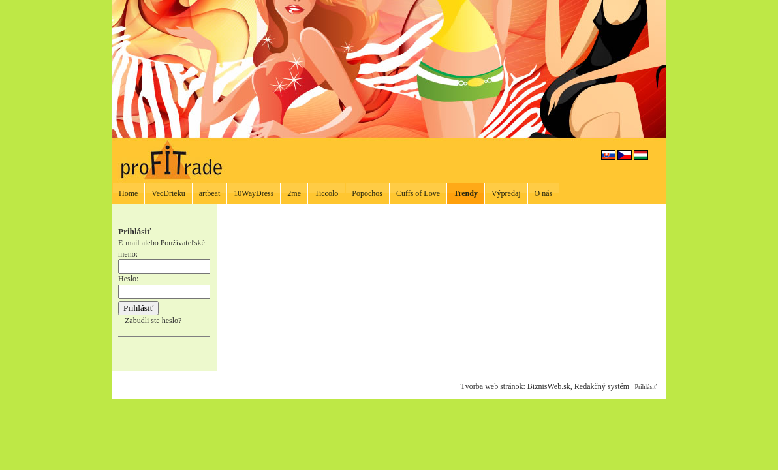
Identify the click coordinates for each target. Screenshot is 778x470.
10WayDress (253, 193)
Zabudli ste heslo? (153, 320)
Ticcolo (326, 193)
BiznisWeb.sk (548, 386)
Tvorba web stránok (491, 386)
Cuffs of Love (418, 193)
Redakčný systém (601, 386)
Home (128, 193)
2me (294, 193)
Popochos (367, 193)
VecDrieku (168, 193)
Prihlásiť (646, 386)
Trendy (466, 193)
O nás (544, 193)
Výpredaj (506, 193)
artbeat (210, 193)
